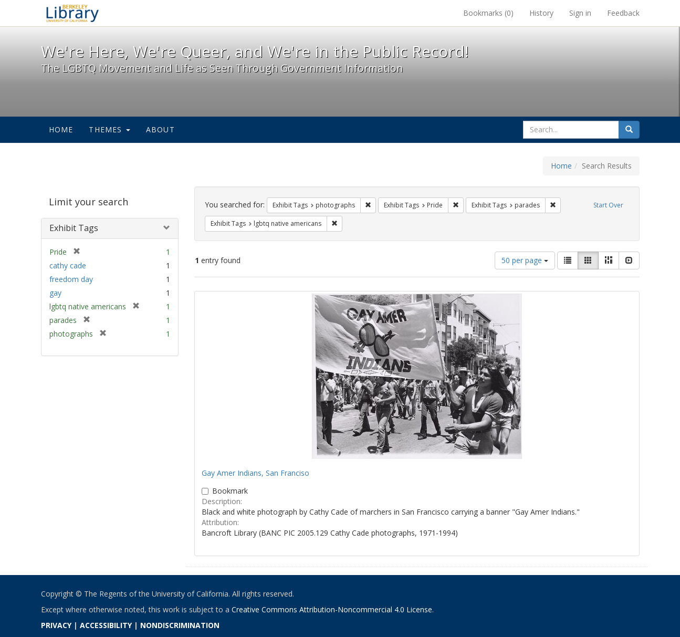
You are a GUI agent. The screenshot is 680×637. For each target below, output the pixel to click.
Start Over (608, 205)
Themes (109, 129)
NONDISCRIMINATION (179, 625)
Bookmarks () (488, 13)
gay (55, 293)
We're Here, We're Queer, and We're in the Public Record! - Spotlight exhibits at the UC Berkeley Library (72, 13)
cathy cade (67, 265)
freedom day (71, 279)
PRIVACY (56, 625)
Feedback (623, 13)
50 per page (524, 260)
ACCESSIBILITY (106, 625)
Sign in (580, 13)
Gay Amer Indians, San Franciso (255, 473)
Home (61, 129)
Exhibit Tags (73, 228)
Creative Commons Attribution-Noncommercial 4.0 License (332, 609)
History (541, 13)
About (160, 129)
